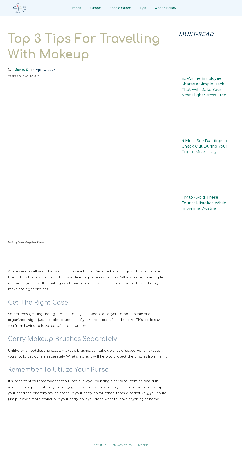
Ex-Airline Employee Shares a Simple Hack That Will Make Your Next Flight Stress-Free (204, 86)
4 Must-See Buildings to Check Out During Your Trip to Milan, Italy (205, 146)
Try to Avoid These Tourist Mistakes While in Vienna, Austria (204, 203)
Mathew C (21, 70)
